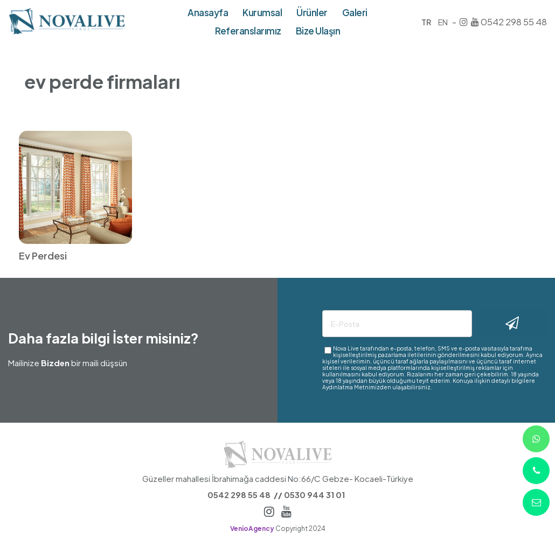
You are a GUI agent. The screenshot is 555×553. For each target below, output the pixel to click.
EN (443, 22)
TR (426, 22)
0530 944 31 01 (314, 494)
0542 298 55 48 (514, 21)
